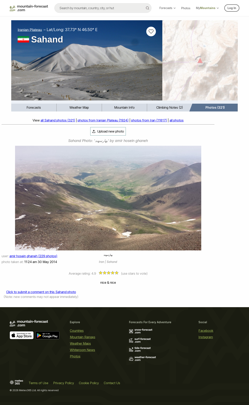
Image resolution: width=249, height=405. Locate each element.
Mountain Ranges (82, 337)
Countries (77, 331)
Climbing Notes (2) (169, 107)
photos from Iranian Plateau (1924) (103, 120)
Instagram (205, 337)
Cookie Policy (89, 383)
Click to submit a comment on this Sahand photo (41, 292)
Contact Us (112, 383)
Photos (185, 8)
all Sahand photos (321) (58, 120)
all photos (177, 120)
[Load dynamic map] (200, 62)
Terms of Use (38, 383)
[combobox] (102, 8)
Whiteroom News (82, 350)
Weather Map (79, 107)
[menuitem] (34, 107)
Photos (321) (215, 107)
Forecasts (168, 8)
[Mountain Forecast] (29, 8)
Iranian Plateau (30, 30)
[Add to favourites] (151, 31)
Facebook (205, 331)
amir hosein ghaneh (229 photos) (33, 256)
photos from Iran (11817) (149, 120)
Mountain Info (124, 107)
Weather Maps (80, 343)
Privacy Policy (63, 383)
